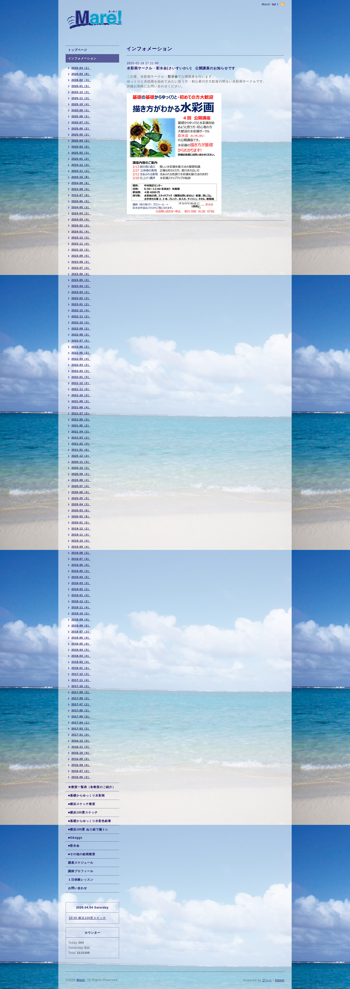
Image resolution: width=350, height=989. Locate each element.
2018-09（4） (81, 619)
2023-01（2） (81, 304)
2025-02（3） (81, 152)
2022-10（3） (81, 322)
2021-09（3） (81, 401)
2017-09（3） (81, 692)
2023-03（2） (81, 292)
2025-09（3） (81, 110)
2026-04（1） (81, 67)
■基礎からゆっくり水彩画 (86, 795)
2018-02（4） (81, 661)
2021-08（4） (81, 407)
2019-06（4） (81, 564)
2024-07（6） (81, 195)
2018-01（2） (81, 668)
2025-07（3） (81, 122)
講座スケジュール (80, 862)
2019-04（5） (81, 577)
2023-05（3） (81, 280)
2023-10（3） (81, 249)
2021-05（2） (81, 425)
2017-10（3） (81, 686)
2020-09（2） (81, 474)
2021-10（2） (81, 395)
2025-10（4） (81, 104)
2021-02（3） (81, 443)
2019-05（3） (81, 571)
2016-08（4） (81, 765)
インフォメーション (82, 58)
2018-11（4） (81, 607)
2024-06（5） (81, 201)
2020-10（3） (81, 467)
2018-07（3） (81, 631)
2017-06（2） (81, 710)
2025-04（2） (81, 140)
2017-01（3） (81, 734)
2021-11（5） (81, 389)
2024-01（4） (81, 231)
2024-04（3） (81, 213)
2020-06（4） (81, 492)
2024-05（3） (81, 207)
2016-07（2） (81, 771)
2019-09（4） (81, 546)
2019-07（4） (81, 558)
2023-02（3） (81, 298)
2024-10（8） (81, 177)
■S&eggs (75, 837)
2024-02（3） (81, 225)
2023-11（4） (81, 243)
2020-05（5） (81, 498)
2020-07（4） (81, 486)
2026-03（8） (81, 73)
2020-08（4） (81, 480)
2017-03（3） (81, 728)
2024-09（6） (81, 183)
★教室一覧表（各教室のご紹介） (91, 787)
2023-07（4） (81, 267)
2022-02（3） (81, 371)
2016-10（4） (81, 752)
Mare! (81, 980)
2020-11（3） (81, 461)
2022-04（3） (81, 358)
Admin (279, 980)
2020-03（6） (81, 510)
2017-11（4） (81, 680)
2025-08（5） (81, 116)
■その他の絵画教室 (81, 854)
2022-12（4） (81, 310)
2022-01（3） (81, 377)
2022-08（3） (81, 334)
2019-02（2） (81, 589)
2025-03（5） (81, 146)
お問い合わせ (77, 888)
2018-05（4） (81, 643)
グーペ (267, 980)
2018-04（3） (81, 649)
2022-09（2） (81, 328)
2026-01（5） (81, 86)
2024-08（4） (81, 189)
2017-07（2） (81, 704)
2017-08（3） (81, 698)
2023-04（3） (81, 286)
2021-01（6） (81, 449)
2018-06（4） (81, 637)
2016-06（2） (81, 777)
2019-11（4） (81, 534)
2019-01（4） (81, 595)
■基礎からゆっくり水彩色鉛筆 (89, 821)
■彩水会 (73, 845)
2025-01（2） (81, 158)
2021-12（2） (81, 383)
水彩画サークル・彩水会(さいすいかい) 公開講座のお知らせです (181, 68)
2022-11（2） (81, 316)
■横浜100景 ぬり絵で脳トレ (88, 829)
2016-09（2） (81, 758)
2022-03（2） (81, 364)
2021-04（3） (81, 431)
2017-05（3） (81, 716)
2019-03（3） (81, 583)
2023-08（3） (81, 261)
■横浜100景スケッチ (83, 812)
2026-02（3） (81, 80)
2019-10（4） (81, 540)
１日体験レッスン (80, 879)
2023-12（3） (81, 237)
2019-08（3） (81, 552)
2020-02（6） (81, 516)
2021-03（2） (81, 437)
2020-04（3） (81, 504)
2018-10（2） (81, 613)
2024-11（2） (81, 170)
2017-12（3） (81, 674)
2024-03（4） (81, 219)
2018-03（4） (81, 655)
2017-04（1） (81, 722)
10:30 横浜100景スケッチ (87, 918)
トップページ (77, 50)
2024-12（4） (81, 164)
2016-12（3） (81, 740)
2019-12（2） (81, 528)
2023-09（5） (81, 255)
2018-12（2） (81, 601)
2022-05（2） (81, 352)
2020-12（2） (81, 455)
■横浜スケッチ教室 (81, 804)
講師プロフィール (80, 871)
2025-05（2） (81, 134)
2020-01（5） (81, 522)
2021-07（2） (81, 413)
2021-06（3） (81, 419)
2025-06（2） (81, 128)
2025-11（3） (81, 98)
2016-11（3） (81, 746)
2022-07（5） (81, 340)
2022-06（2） (81, 346)
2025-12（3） (81, 92)
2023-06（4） (81, 274)
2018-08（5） (81, 625)
